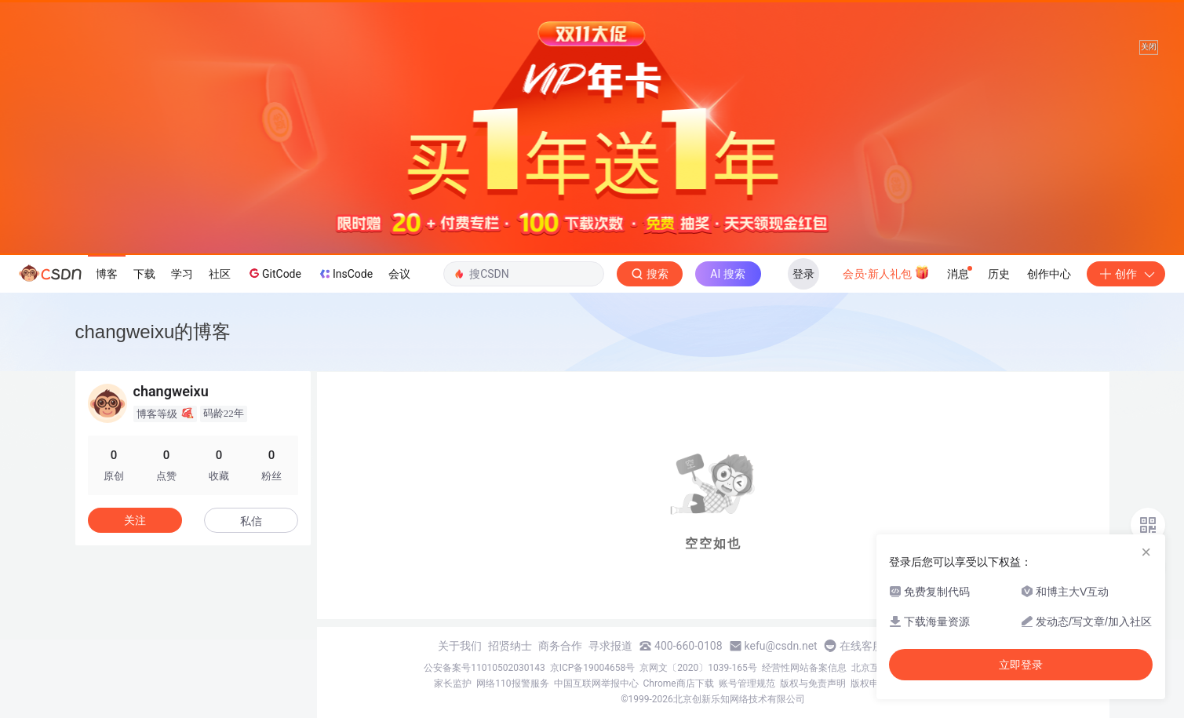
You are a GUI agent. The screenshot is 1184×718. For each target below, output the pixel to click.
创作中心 (1049, 274)
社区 (220, 274)
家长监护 (453, 683)
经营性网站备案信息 (804, 667)
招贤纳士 (510, 646)
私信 (251, 521)
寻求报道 (610, 646)
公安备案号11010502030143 (484, 667)
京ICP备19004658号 (593, 667)
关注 (135, 520)
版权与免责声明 (813, 683)
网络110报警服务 (512, 683)
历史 (999, 274)
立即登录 (1021, 664)
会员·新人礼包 (886, 272)
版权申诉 (869, 683)
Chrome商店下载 (678, 683)
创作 (1126, 274)
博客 (107, 274)
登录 (803, 274)
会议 (399, 274)
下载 (144, 274)
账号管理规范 (747, 683)
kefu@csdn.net (781, 646)
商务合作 (560, 646)
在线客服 (861, 646)
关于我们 (460, 646)
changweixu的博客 (153, 331)
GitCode (273, 273)
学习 (182, 274)
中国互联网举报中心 (596, 683)
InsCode (345, 274)
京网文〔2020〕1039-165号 (698, 667)
